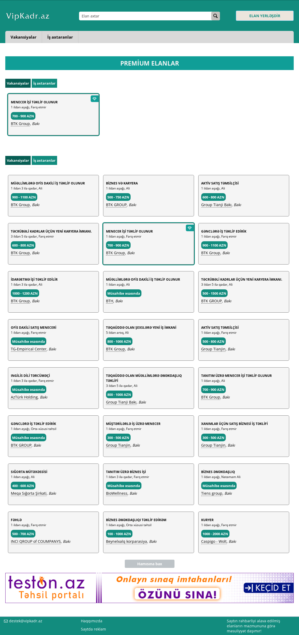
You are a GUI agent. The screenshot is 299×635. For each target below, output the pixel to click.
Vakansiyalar (23, 37)
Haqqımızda (91, 620)
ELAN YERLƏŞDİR (264, 15)
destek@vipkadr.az (25, 620)
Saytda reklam (93, 629)
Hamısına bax (149, 563)
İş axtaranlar (60, 37)
